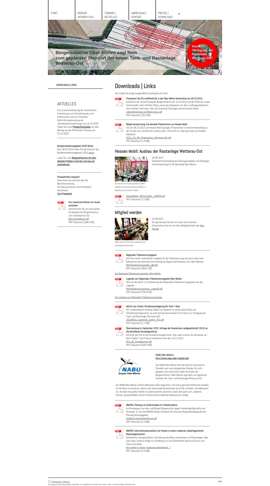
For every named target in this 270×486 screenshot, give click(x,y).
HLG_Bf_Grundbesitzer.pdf (139, 341)
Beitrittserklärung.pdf (79, 218)
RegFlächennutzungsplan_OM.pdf (142, 265)
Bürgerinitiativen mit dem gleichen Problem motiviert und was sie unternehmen (76, 161)
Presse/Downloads (81, 126)
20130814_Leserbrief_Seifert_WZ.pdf (145, 319)
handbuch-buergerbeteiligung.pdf (141, 418)
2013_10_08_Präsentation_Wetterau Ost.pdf (148, 137)
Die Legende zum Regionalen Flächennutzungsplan (138, 297)
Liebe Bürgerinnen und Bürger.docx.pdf (144, 111)
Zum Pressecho (64, 193)
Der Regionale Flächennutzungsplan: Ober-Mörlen (138, 273)
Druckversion (55, 481)
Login (220, 481)
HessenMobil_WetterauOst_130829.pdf (145, 196)
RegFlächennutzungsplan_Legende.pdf (144, 288)
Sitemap (66, 481)
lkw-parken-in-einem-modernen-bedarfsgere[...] (148, 447)
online (91, 152)
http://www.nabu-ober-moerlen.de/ (172, 358)
